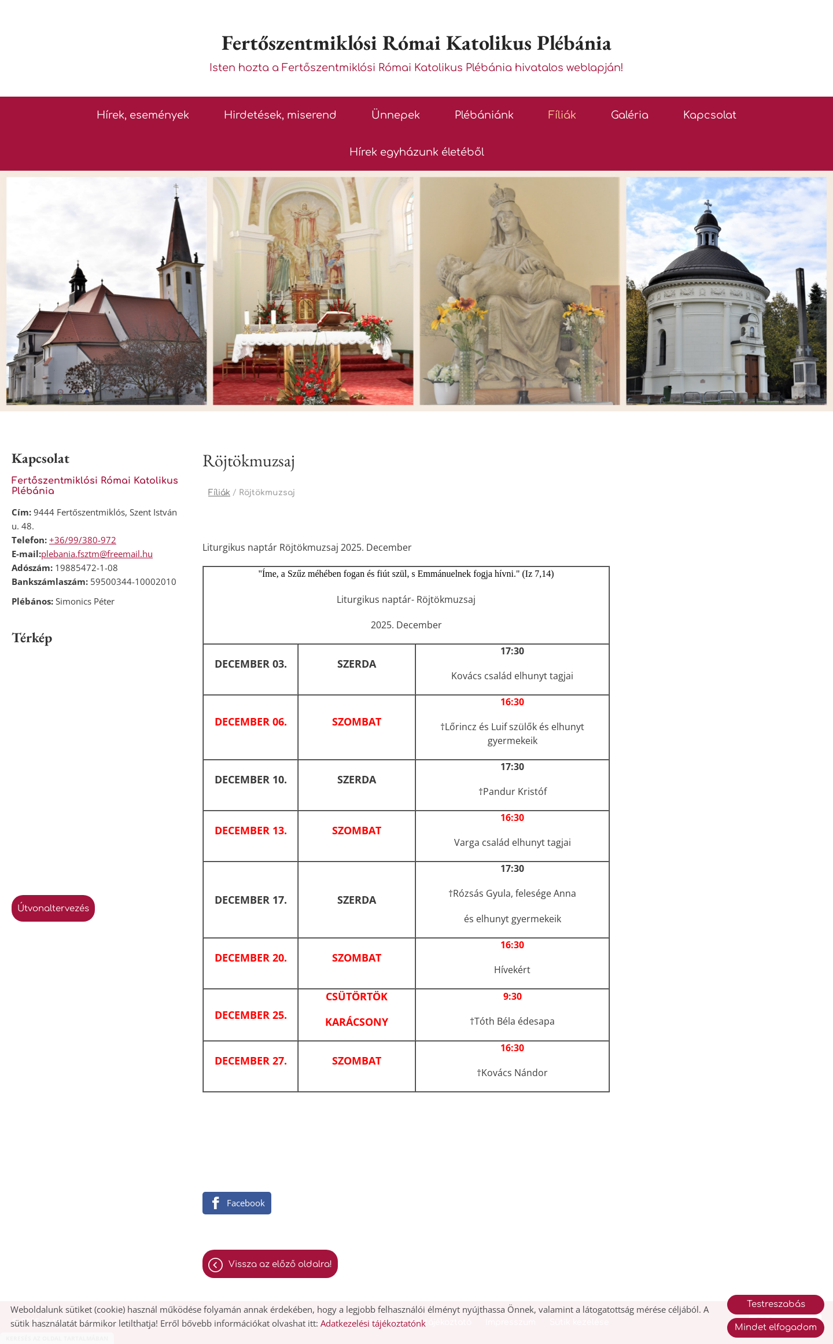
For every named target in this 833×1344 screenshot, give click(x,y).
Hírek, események (143, 115)
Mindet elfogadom (776, 1327)
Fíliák (562, 115)
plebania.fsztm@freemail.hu (97, 553)
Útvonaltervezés (53, 909)
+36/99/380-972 (82, 540)
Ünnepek (395, 115)
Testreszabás (776, 1304)
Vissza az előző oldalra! (280, 1264)
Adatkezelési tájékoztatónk (373, 1323)
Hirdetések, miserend (280, 115)
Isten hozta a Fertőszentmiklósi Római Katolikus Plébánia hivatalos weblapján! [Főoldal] (416, 51)
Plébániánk (484, 115)
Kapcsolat (709, 115)
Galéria (629, 115)
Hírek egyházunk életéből (416, 152)
